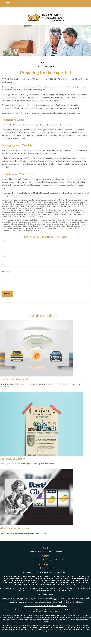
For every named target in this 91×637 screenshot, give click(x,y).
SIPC (62, 598)
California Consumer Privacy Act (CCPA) (63, 588)
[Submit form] (7, 294)
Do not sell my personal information (61, 590)
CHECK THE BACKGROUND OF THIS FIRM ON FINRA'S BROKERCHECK (45, 606)
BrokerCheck (65, 572)
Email (4, 256)
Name (4, 241)
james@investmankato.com (45, 568)
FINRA (59, 598)
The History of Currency (12, 458)
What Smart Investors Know (14, 528)
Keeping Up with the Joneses (14, 379)
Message (6, 271)
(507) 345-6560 (40, 552)
